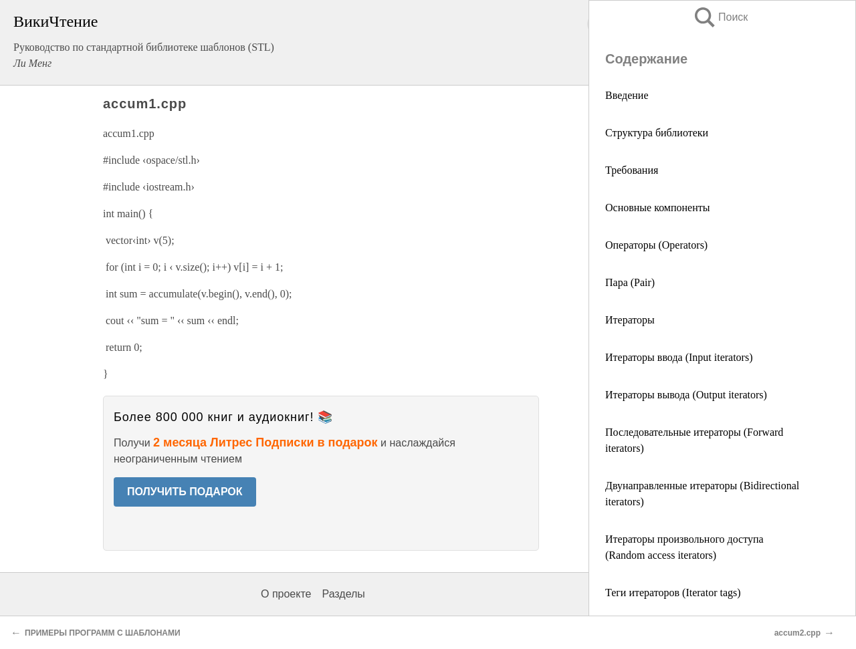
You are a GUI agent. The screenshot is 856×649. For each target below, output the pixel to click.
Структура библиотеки (656, 132)
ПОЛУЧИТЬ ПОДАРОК (185, 491)
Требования (631, 170)
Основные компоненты (657, 207)
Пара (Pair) (630, 282)
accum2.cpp (797, 633)
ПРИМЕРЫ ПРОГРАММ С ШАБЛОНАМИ (103, 633)
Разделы (343, 594)
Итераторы (630, 320)
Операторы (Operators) (656, 245)
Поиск (720, 17)
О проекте (286, 594)
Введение (627, 95)
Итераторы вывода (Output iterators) (686, 394)
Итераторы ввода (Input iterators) (679, 357)
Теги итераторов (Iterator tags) (673, 592)
